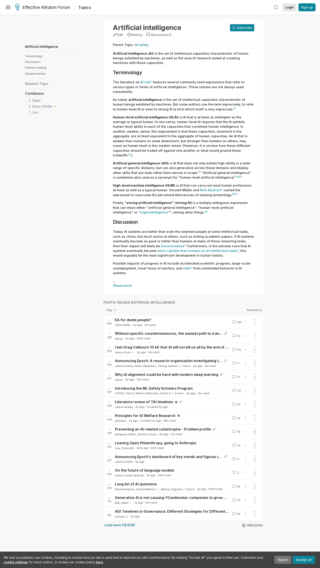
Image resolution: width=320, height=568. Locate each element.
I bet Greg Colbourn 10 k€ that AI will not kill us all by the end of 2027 (174, 347)
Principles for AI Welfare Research (145, 415)
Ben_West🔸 (123, 502)
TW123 (119, 393)
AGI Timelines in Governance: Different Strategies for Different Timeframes (181, 511)
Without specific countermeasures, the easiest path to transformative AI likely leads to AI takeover (202, 333)
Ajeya (119, 338)
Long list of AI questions (136, 484)
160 (237, 322)
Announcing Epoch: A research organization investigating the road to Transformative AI (192, 361)
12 (236, 336)
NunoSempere (125, 489)
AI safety (142, 45)
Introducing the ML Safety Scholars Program (154, 388)
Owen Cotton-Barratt (129, 475)
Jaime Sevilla (124, 366)
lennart (173, 366)
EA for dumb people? (133, 320)
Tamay (162, 366)
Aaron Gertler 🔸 (44, 106)
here (99, 562)
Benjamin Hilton (125, 434)
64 (236, 350)
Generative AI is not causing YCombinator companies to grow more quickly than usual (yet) (194, 497)
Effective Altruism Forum (42, 7)
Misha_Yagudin (171, 489)
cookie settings (16, 562)
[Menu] (8, 7)
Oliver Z (165, 393)
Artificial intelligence (41, 46)
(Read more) (122, 285)
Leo (35, 112)
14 (236, 445)
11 (235, 363)
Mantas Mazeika (147, 393)
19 (236, 514)
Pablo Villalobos (145, 366)
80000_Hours (147, 434)
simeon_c (121, 516)
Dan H (130, 393)
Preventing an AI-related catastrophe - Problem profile (163, 429)
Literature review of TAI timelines (144, 402)
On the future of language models (144, 470)
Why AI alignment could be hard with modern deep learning (166, 374)
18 (236, 432)
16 (236, 418)
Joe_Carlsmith (124, 448)
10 (236, 404)
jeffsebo (120, 421)
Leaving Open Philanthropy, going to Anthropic (156, 443)
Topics (84, 7)
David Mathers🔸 (148, 489)
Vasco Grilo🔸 (124, 352)
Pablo (36, 100)
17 (236, 377)
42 (236, 391)
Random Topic (36, 83)
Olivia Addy (122, 325)
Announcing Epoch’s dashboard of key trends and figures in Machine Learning (184, 456)
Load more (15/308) (119, 525)
